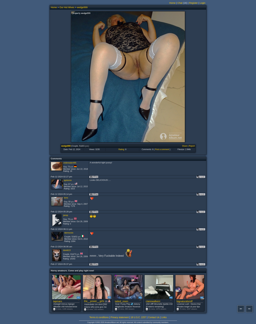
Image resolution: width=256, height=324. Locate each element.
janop (65, 215)
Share (184, 146)
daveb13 (67, 250)
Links (164, 317)
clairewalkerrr (153, 301)
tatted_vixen (121, 301)
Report (192, 146)
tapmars (57, 301)
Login (202, 3)
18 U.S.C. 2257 (138, 317)
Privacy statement (120, 317)
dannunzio (68, 233)
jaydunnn (68, 180)
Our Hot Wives (66, 7)
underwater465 (69, 163)
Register (193, 3)
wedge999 (82, 7)
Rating (121, 149)
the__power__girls (94, 301)
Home (172, 3)
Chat (179, 3)
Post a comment (162, 149)
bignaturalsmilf (185, 301)
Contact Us (153, 317)
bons (66, 198)
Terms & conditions (99, 317)
